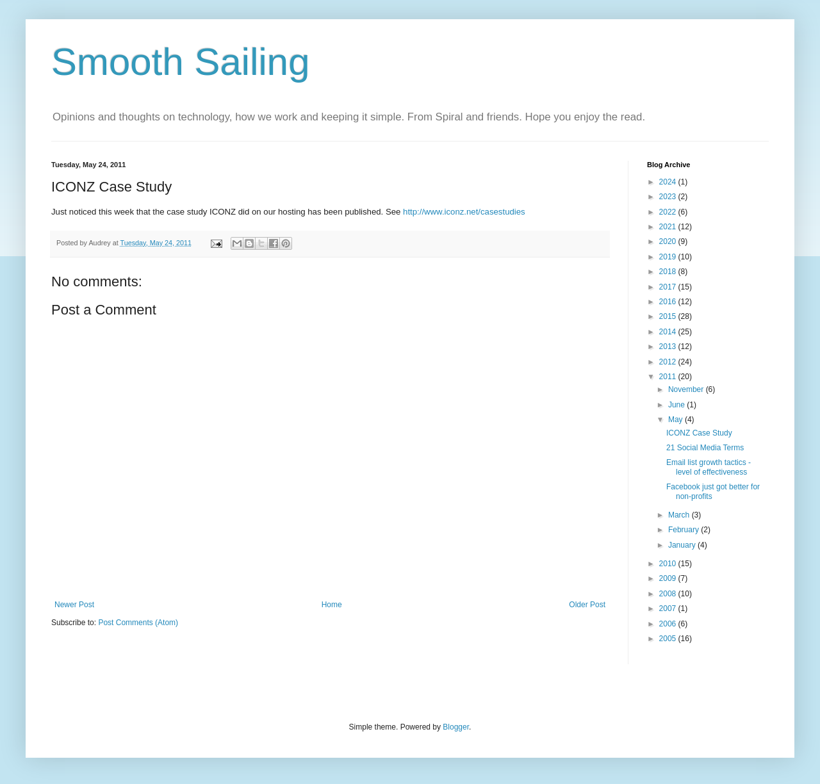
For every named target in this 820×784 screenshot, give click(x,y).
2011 (668, 376)
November (687, 389)
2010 (668, 563)
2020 (668, 241)
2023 (668, 196)
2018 (668, 271)
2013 (668, 346)
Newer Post (74, 604)
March (680, 514)
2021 (668, 226)
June (677, 404)
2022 (668, 212)
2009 (668, 578)
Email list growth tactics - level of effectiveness (708, 467)
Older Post (587, 604)
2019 (668, 256)
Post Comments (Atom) (138, 622)
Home (332, 604)
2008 (668, 593)
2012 (668, 361)
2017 (668, 286)
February (684, 529)
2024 (668, 181)
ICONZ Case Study (699, 433)
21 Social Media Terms (705, 447)
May (676, 419)
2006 (668, 623)
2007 (668, 608)
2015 (668, 316)
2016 (668, 301)
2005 (668, 638)
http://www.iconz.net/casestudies (464, 211)
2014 (668, 331)
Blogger (456, 727)
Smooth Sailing (180, 61)
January (683, 545)
